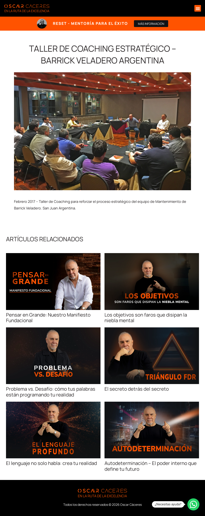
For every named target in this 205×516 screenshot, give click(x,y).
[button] (197, 8)
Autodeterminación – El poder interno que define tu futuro (151, 466)
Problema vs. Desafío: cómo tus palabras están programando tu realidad (50, 391)
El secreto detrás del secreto (137, 388)
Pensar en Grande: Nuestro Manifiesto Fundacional (48, 317)
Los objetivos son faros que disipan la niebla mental (146, 317)
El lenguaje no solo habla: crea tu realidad (51, 463)
